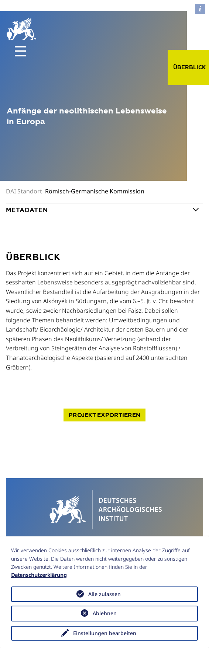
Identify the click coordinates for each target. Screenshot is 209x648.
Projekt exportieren (104, 414)
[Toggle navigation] (20, 51)
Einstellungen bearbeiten (104, 633)
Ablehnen (105, 613)
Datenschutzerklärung (39, 574)
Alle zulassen (104, 594)
